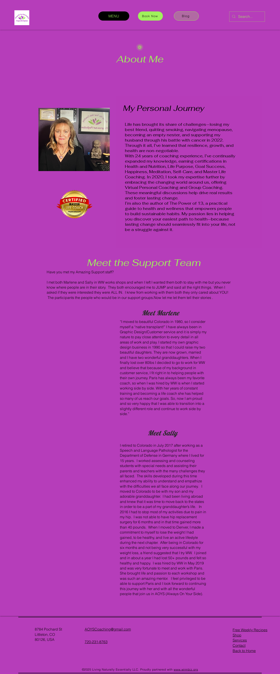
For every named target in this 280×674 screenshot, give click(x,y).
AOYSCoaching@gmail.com (108, 629)
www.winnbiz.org (186, 669)
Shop (237, 635)
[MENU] (113, 16)
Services (240, 640)
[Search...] (246, 16)
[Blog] (186, 16)
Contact (239, 645)
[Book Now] (150, 16)
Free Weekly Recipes (250, 630)
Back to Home (244, 650)
